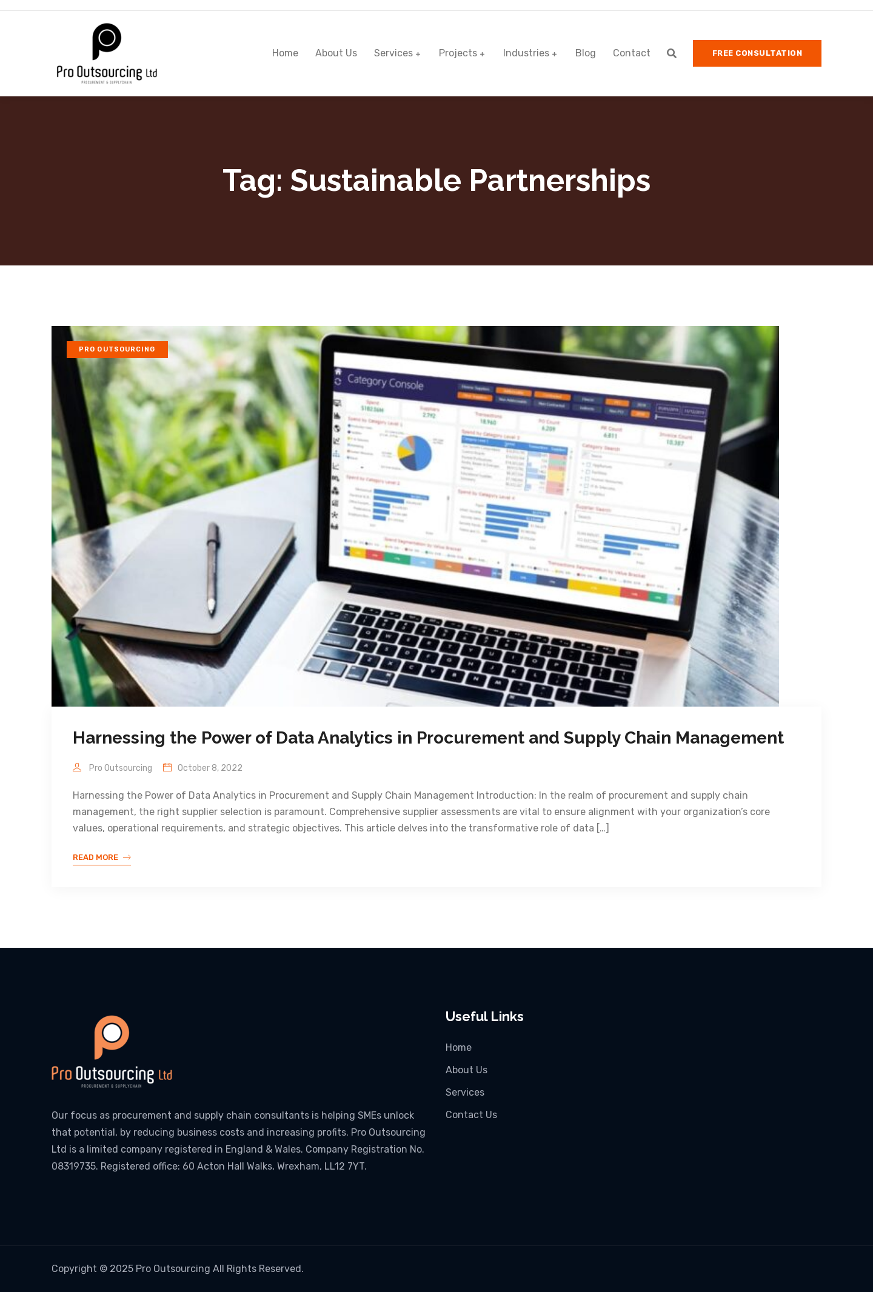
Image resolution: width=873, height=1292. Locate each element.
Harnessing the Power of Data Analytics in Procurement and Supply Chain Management (428, 738)
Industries (526, 53)
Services (393, 53)
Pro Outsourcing (117, 349)
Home (285, 53)
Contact (632, 53)
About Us (336, 53)
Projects (458, 53)
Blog (585, 53)
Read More (102, 857)
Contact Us (471, 1115)
